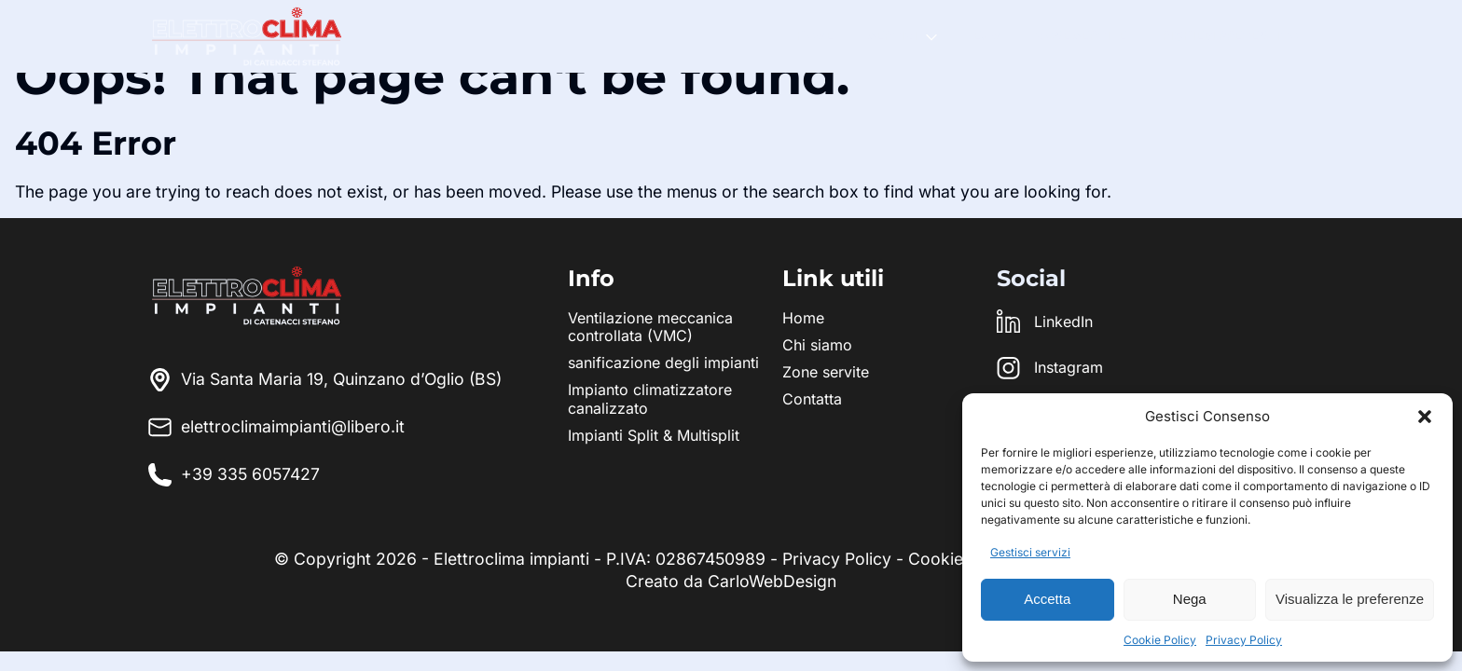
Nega (1190, 599)
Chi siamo (817, 345)
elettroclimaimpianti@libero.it (276, 427)
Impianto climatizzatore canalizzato (650, 398)
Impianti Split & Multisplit (653, 435)
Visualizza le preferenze (1350, 599)
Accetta (1047, 599)
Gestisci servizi (1030, 552)
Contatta (812, 399)
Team (983, 35)
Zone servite (1081, 35)
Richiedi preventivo (1230, 35)
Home (815, 35)
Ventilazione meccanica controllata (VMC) (650, 326)
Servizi (892, 35)
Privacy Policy (1244, 640)
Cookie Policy (1160, 640)
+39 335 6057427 (250, 474)
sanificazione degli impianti (663, 362)
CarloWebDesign (772, 581)
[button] (1424, 416)
